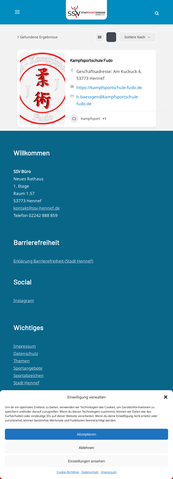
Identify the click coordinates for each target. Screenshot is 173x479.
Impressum (109, 472)
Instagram (23, 300)
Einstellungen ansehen (86, 461)
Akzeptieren (86, 434)
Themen (21, 361)
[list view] (111, 37)
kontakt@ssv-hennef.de (36, 208)
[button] (165, 397)
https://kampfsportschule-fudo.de (109, 87)
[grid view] (99, 37)
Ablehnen (86, 448)
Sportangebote (27, 368)
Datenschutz (90, 472)
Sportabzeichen (28, 375)
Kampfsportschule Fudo (91, 60)
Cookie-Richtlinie (68, 472)
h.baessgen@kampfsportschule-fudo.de (107, 100)
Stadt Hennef (26, 383)
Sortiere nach (134, 37)
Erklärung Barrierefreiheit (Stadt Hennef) (53, 261)
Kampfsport (85, 118)
